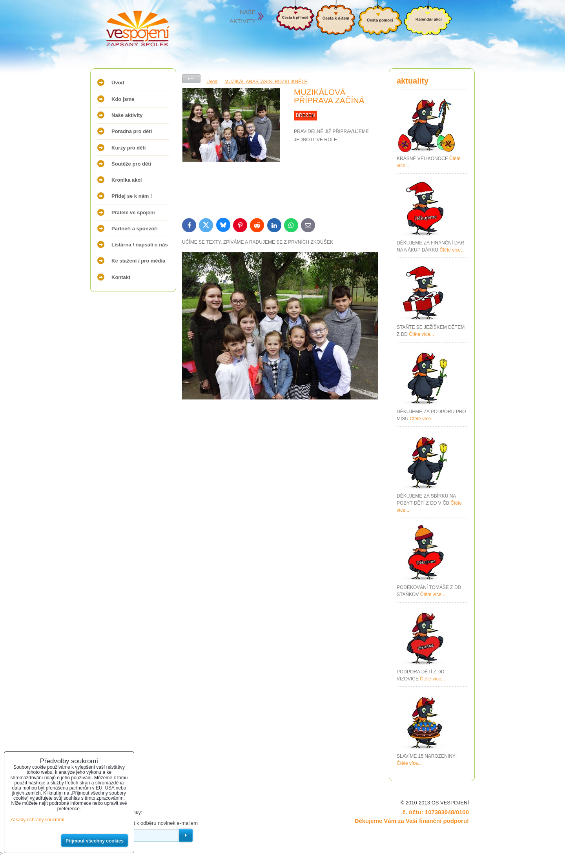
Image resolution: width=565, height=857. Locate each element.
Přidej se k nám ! (131, 196)
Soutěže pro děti (131, 164)
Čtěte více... (452, 250)
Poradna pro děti (131, 131)
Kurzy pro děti (128, 148)
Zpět (191, 78)
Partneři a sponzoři (134, 229)
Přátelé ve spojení (133, 212)
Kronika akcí (126, 180)
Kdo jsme (123, 99)
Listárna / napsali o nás (139, 245)
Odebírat (186, 835)
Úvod (117, 83)
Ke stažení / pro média (138, 261)
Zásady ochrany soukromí (37, 819)
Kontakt (120, 277)
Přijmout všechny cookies (95, 841)
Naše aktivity (127, 115)
